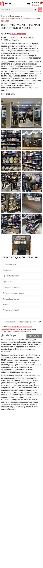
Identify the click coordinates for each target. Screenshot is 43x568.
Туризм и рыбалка (18, 34)
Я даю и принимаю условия (18, 329)
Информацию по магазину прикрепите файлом (22, 322)
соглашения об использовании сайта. (16, 331)
